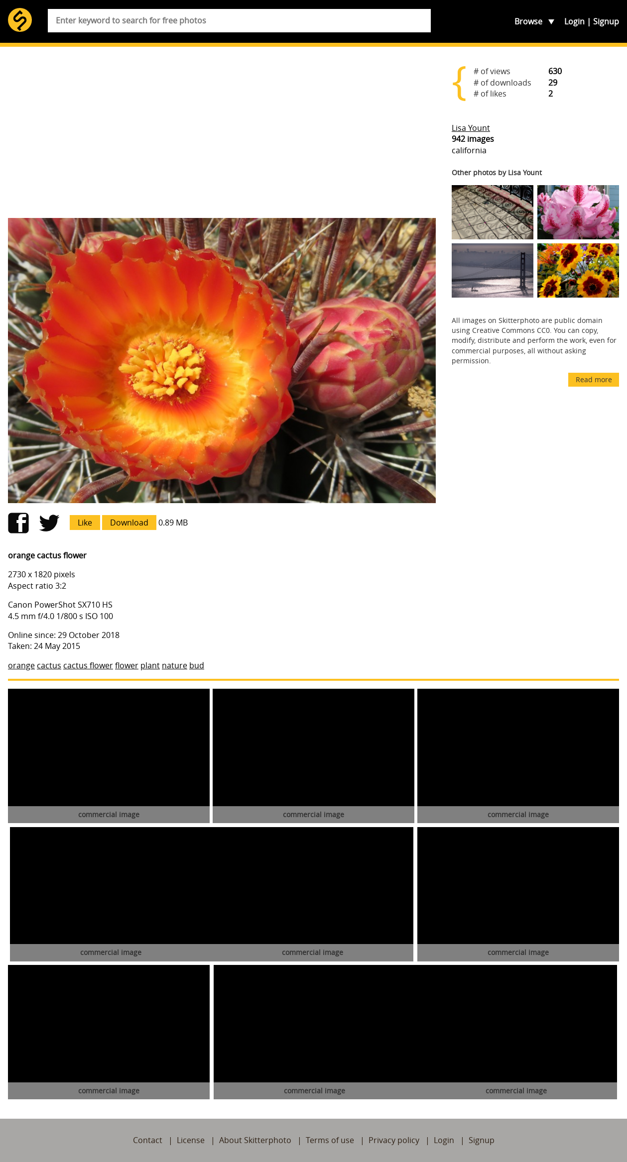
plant (150, 665)
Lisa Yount (471, 127)
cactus (49, 665)
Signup (606, 21)
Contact (147, 1140)
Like (85, 522)
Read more (594, 379)
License (191, 1140)
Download (129, 522)
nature (174, 665)
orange (21, 665)
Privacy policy (394, 1140)
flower (126, 665)
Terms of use (330, 1140)
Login (574, 21)
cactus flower (88, 665)
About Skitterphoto (255, 1140)
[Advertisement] (222, 132)
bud (196, 665)
